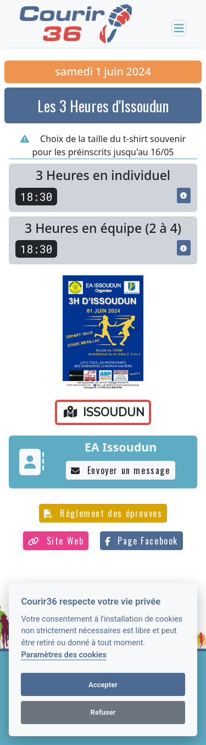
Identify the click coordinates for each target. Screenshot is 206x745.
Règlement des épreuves (103, 513)
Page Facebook (141, 540)
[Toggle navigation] (179, 28)
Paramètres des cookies (63, 655)
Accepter (103, 685)
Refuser (103, 712)
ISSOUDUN (104, 412)
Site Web (55, 540)
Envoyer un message (120, 470)
